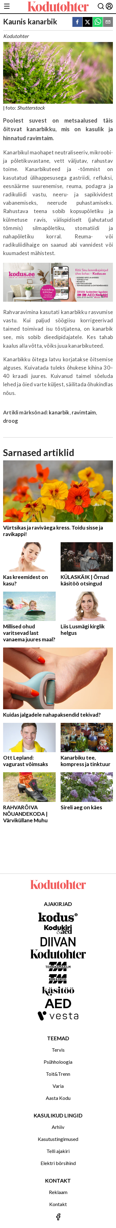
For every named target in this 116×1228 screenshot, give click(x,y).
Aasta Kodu (58, 1098)
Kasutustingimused (58, 1139)
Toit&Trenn (58, 1074)
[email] (108, 22)
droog (10, 420)
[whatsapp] (98, 22)
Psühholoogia (58, 1062)
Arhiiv (58, 1127)
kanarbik (59, 412)
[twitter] (87, 22)
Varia (58, 1086)
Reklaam (58, 1192)
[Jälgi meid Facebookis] (58, 1217)
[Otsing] (101, 6)
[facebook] (77, 22)
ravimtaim (84, 412)
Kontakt (58, 1204)
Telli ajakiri (58, 1151)
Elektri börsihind (58, 1163)
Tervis (58, 1050)
